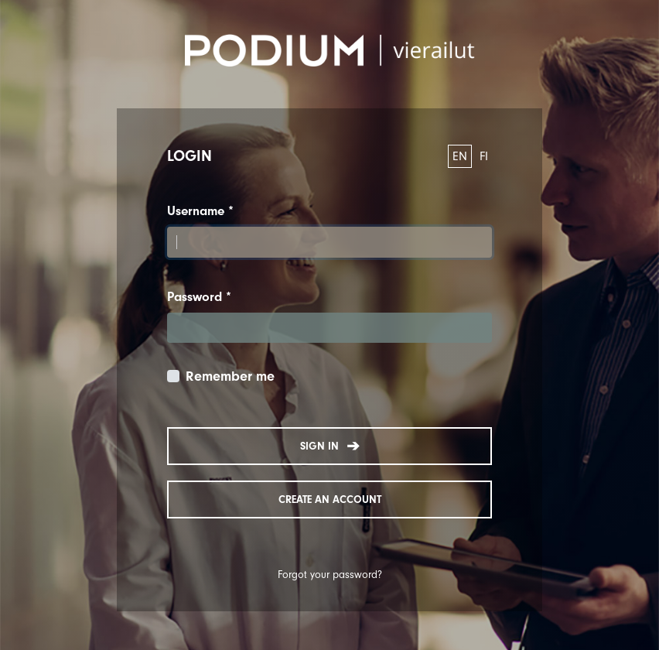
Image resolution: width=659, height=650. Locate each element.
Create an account (329, 499)
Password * (199, 296)
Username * (200, 211)
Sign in (330, 446)
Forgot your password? (330, 574)
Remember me (230, 376)
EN (459, 156)
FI (484, 156)
